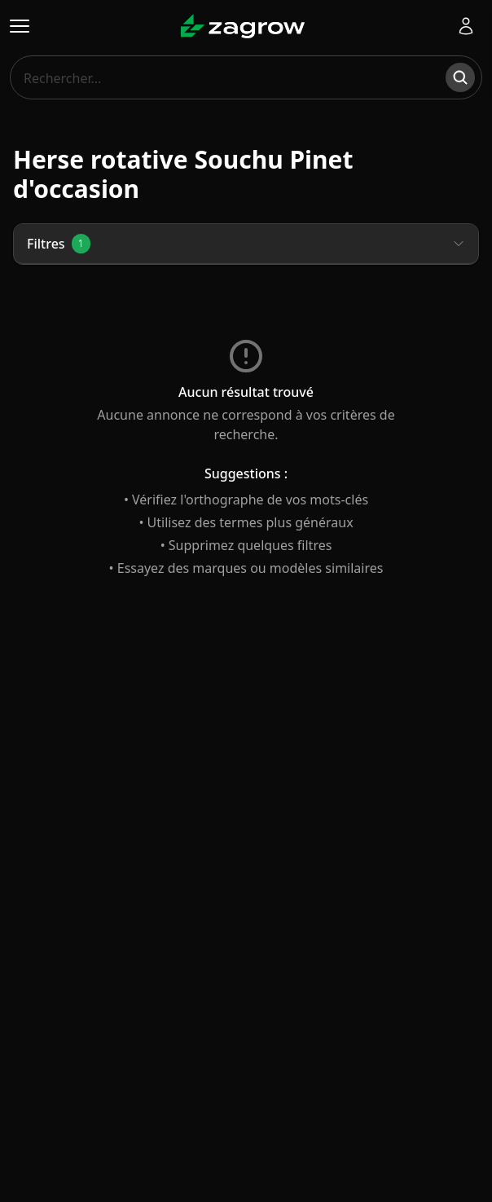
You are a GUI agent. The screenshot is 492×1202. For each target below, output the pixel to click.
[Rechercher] (460, 77)
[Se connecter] (466, 26)
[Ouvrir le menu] (19, 26)
